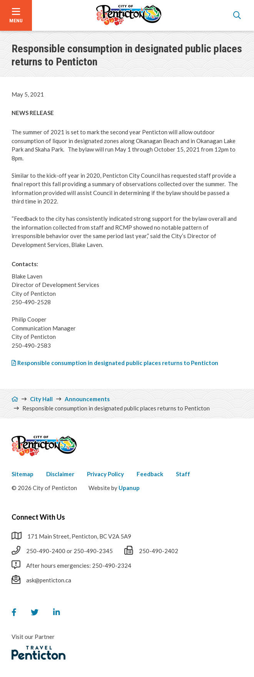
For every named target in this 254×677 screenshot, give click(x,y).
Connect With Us (38, 517)
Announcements (87, 398)
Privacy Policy (105, 473)
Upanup (129, 487)
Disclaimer (60, 473)
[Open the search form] (237, 15)
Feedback (150, 473)
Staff (183, 473)
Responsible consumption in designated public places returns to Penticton (117, 362)
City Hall (41, 398)
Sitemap (22, 473)
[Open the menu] (16, 15)
